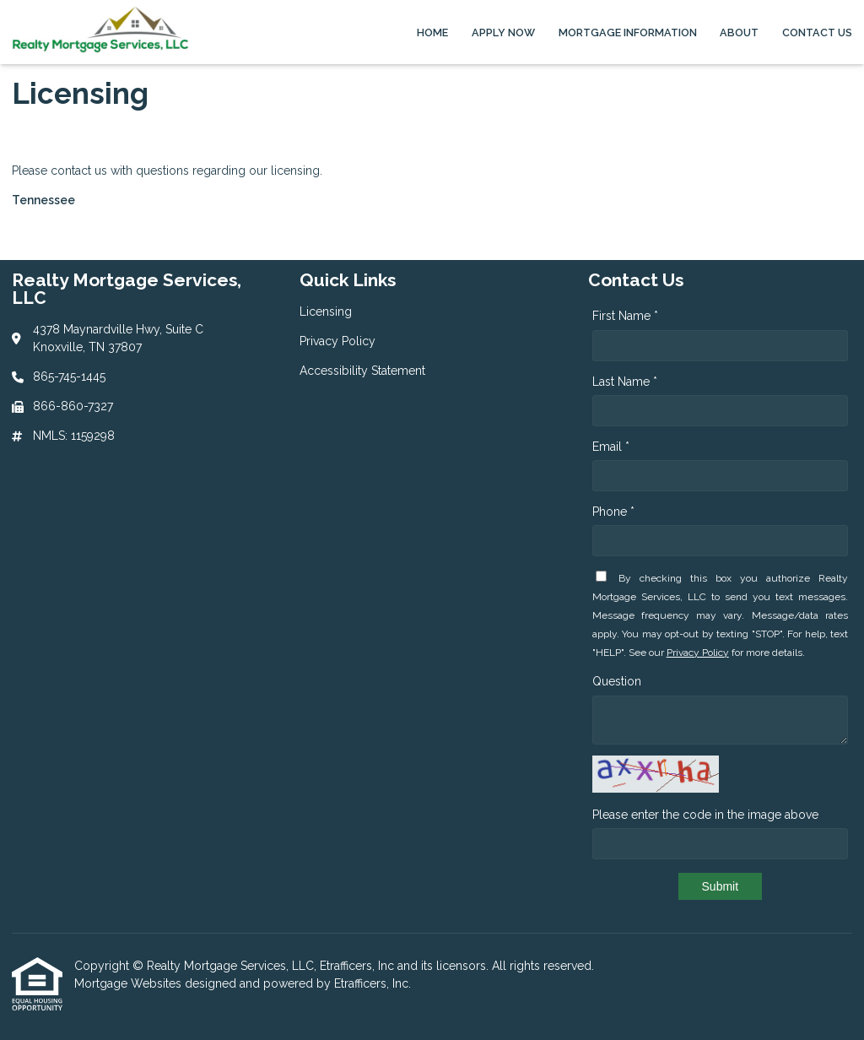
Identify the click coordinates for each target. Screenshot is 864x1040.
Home (432, 32)
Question (616, 681)
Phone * (613, 511)
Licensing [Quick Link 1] (326, 311)
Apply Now (503, 32)
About (739, 32)
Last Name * (624, 381)
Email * (610, 446)
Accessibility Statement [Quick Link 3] (362, 370)
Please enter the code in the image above (705, 814)
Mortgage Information (628, 32)
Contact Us (817, 32)
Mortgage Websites (129, 983)
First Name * (625, 315)
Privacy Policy (698, 652)
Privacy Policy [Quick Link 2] (337, 341)
